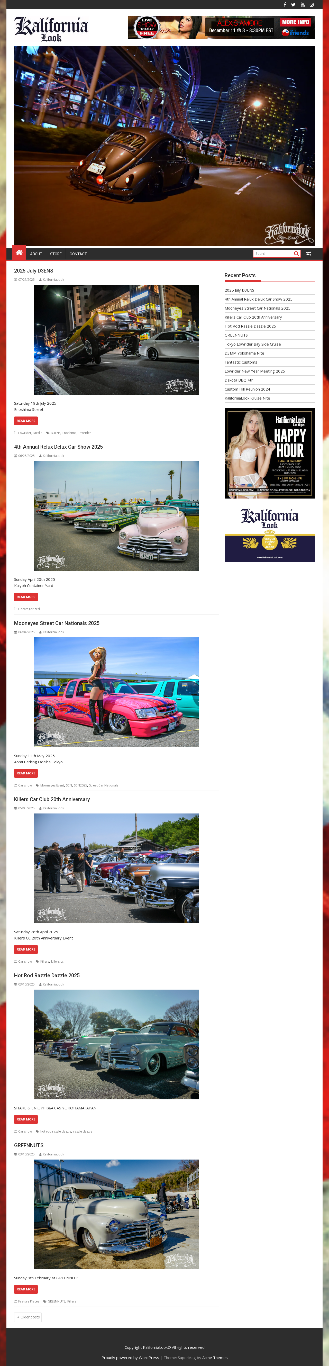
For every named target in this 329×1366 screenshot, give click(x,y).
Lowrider (24, 433)
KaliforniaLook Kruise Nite (247, 398)
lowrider (85, 433)
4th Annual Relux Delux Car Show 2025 (58, 447)
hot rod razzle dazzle (55, 1131)
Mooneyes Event (52, 785)
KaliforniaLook (51, 279)
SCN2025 (80, 785)
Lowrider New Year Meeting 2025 (255, 371)
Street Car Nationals (103, 785)
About (36, 254)
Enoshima (69, 433)
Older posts (30, 1317)
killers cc (57, 961)
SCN (69, 785)
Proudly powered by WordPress (130, 1357)
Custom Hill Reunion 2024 (247, 389)
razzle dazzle (82, 1131)
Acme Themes (215, 1357)
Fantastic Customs (241, 362)
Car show (25, 785)
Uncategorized (29, 609)
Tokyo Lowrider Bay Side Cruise (253, 344)
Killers (44, 961)
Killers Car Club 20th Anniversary (52, 799)
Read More (26, 421)
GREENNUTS (28, 1145)
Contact (78, 254)
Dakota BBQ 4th (239, 380)
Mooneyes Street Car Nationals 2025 (56, 623)
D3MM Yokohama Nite (244, 353)
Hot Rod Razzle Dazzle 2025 (47, 975)
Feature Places (28, 1301)
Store (56, 254)
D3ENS (55, 433)
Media (37, 433)
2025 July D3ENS (33, 271)
